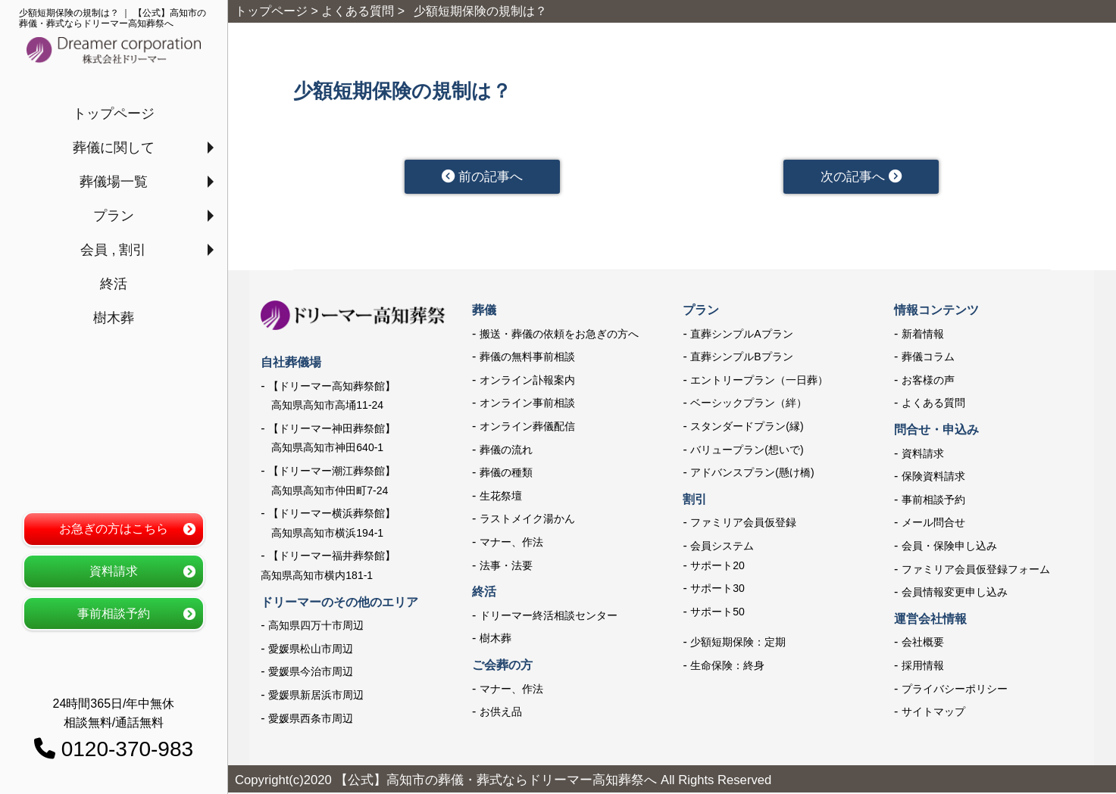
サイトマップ (933, 713)
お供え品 (501, 713)
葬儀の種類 (506, 474)
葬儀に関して (114, 147)
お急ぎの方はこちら (113, 528)
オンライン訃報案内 (527, 381)
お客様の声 (928, 381)
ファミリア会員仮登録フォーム (976, 571)
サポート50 (717, 613)
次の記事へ (861, 177)
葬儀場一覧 (114, 181)
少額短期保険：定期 (738, 643)
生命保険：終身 (727, 667)
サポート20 (717, 567)
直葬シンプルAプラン (741, 335)
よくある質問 (933, 404)
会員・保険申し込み (949, 547)
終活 (113, 283)
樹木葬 (113, 317)
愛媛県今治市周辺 (310, 673)
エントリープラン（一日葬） (759, 381)
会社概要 (923, 643)
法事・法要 (506, 567)
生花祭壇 (501, 497)
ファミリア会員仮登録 (743, 524)
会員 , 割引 (113, 249)
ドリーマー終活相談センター (548, 617)
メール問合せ (933, 524)
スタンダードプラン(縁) (746, 428)
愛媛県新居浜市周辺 (316, 696)
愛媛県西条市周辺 (310, 719)
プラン (113, 215)
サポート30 (717, 590)
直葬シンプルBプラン (741, 358)
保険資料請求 (933, 478)
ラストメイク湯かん (527, 520)
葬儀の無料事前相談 (527, 358)
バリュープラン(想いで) (746, 451)
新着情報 (923, 335)
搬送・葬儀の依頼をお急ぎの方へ (559, 335)
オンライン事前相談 (527, 404)
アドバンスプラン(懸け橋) (752, 474)
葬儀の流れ (506, 451)
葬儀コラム (928, 358)
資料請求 (113, 571)
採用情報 (923, 667)
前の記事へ (482, 177)
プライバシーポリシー (955, 689)
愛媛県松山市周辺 (310, 650)
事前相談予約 (113, 613)
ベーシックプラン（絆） (748, 404)
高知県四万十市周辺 (316, 627)
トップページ (114, 113)
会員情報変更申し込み (955, 593)
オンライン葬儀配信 (527, 428)
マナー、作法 (511, 543)
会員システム (722, 547)
